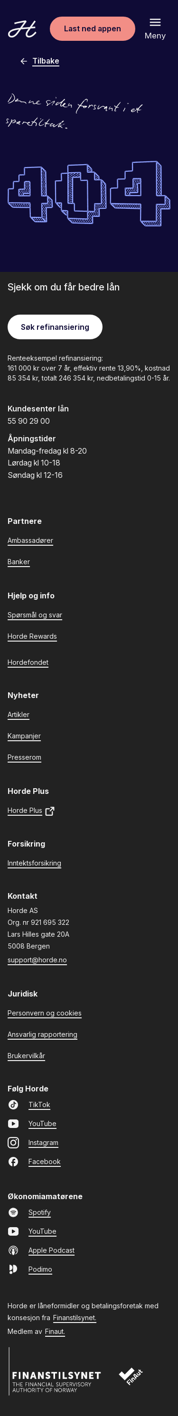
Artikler (18, 714)
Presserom (24, 757)
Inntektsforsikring (34, 863)
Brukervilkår (26, 1056)
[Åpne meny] (155, 28)
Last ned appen (92, 28)
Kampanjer (24, 736)
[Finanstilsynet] (55, 1371)
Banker (19, 562)
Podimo (30, 1269)
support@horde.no (37, 960)
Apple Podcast (41, 1250)
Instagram (33, 1142)
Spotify (29, 1212)
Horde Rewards (32, 636)
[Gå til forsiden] (22, 29)
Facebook (34, 1161)
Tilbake (39, 61)
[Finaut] (137, 1381)
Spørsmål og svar (35, 615)
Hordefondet (28, 662)
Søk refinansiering (55, 327)
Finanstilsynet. (74, 1318)
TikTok (29, 1104)
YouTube (32, 1123)
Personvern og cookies (45, 1013)
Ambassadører (30, 540)
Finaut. (55, 1331)
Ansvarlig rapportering (42, 1034)
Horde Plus (32, 811)
